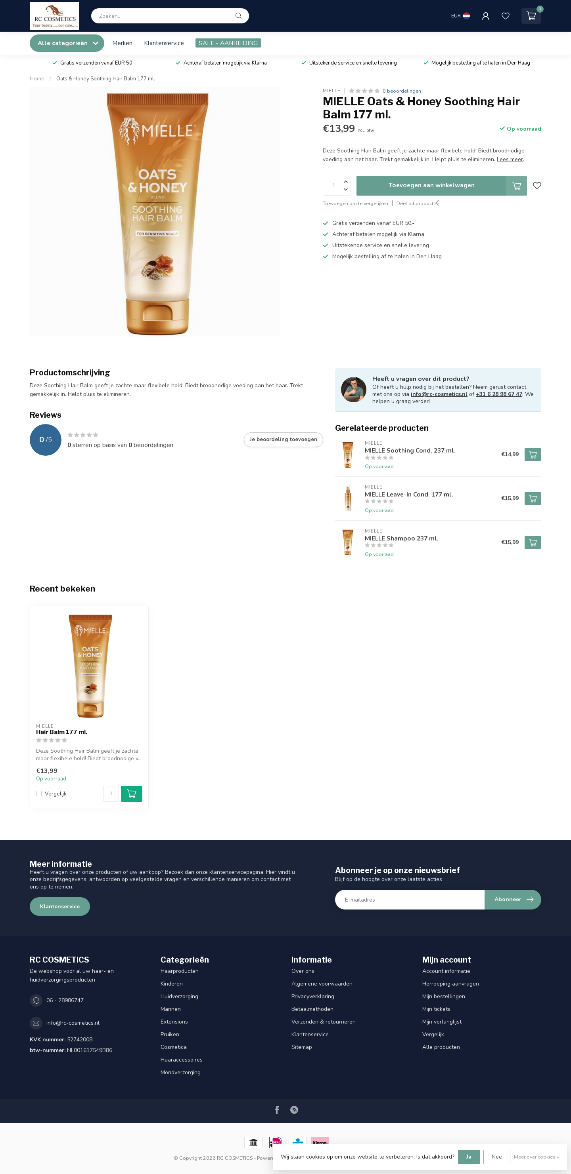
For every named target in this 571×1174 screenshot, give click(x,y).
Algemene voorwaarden (322, 984)
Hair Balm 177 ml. (61, 732)
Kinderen (172, 984)
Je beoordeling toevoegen (283, 439)
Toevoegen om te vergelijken (355, 203)
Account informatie (446, 971)
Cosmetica (174, 1047)
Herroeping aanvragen (450, 984)
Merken (122, 43)
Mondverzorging (181, 1072)
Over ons (302, 971)
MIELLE (332, 91)
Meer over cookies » (536, 1156)
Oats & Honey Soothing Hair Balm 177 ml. (105, 78)
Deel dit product (418, 203)
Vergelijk (56, 794)
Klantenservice (164, 43)
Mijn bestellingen (443, 996)
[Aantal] (111, 794)
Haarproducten (180, 971)
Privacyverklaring (312, 996)
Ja (468, 1157)
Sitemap (301, 1047)
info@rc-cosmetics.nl (439, 394)
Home (37, 78)
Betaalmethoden (312, 1009)
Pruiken (170, 1034)
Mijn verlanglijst (442, 1022)
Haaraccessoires (182, 1060)
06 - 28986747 (65, 1000)
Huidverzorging (179, 996)
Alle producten (441, 1047)
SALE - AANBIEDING (228, 43)
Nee (497, 1157)
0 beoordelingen (402, 91)
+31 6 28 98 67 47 (499, 394)
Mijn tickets (436, 1009)
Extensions (174, 1022)
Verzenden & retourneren (323, 1022)
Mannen (171, 1009)
